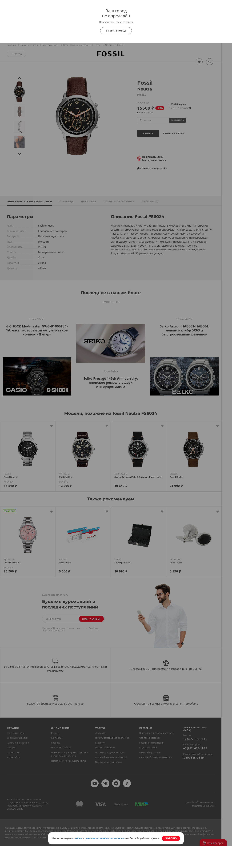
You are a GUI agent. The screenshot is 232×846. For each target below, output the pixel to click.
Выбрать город (116, 30)
